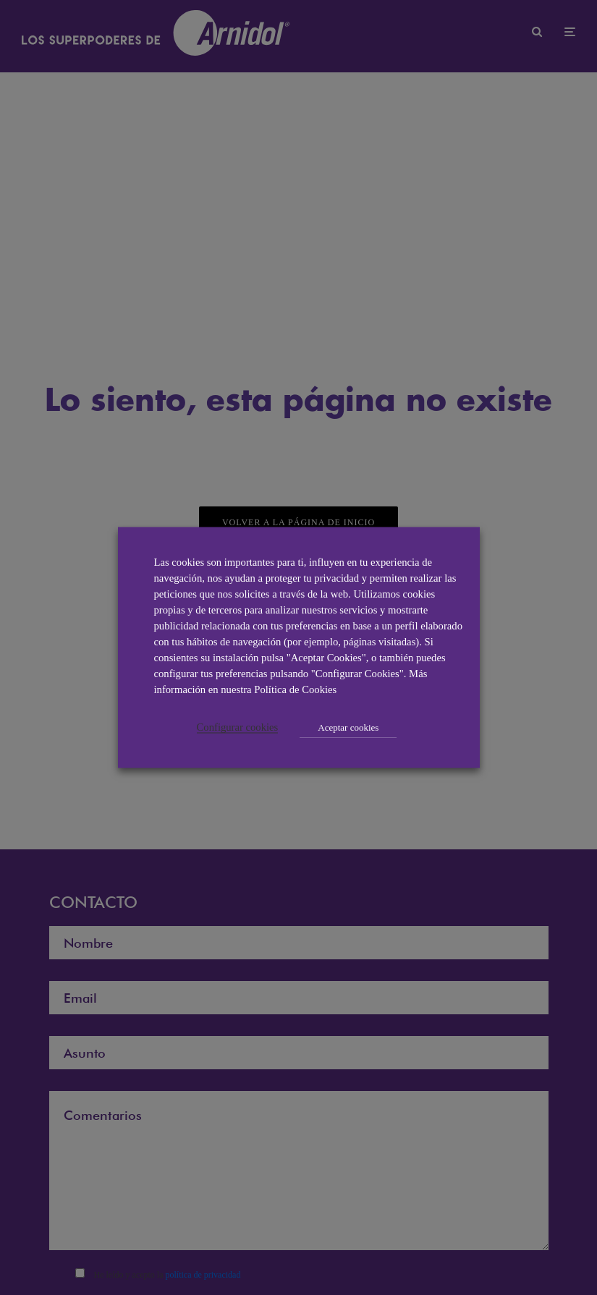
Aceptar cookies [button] (348, 727)
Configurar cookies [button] (238, 727)
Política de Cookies (295, 689)
